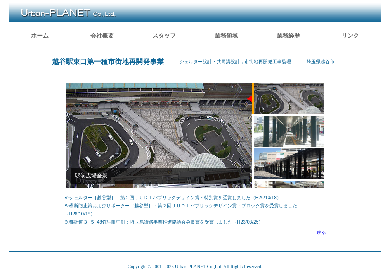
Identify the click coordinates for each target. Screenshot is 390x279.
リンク (350, 35)
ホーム (40, 35)
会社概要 (102, 35)
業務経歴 (288, 35)
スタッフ (164, 35)
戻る (321, 232)
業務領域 (226, 35)
